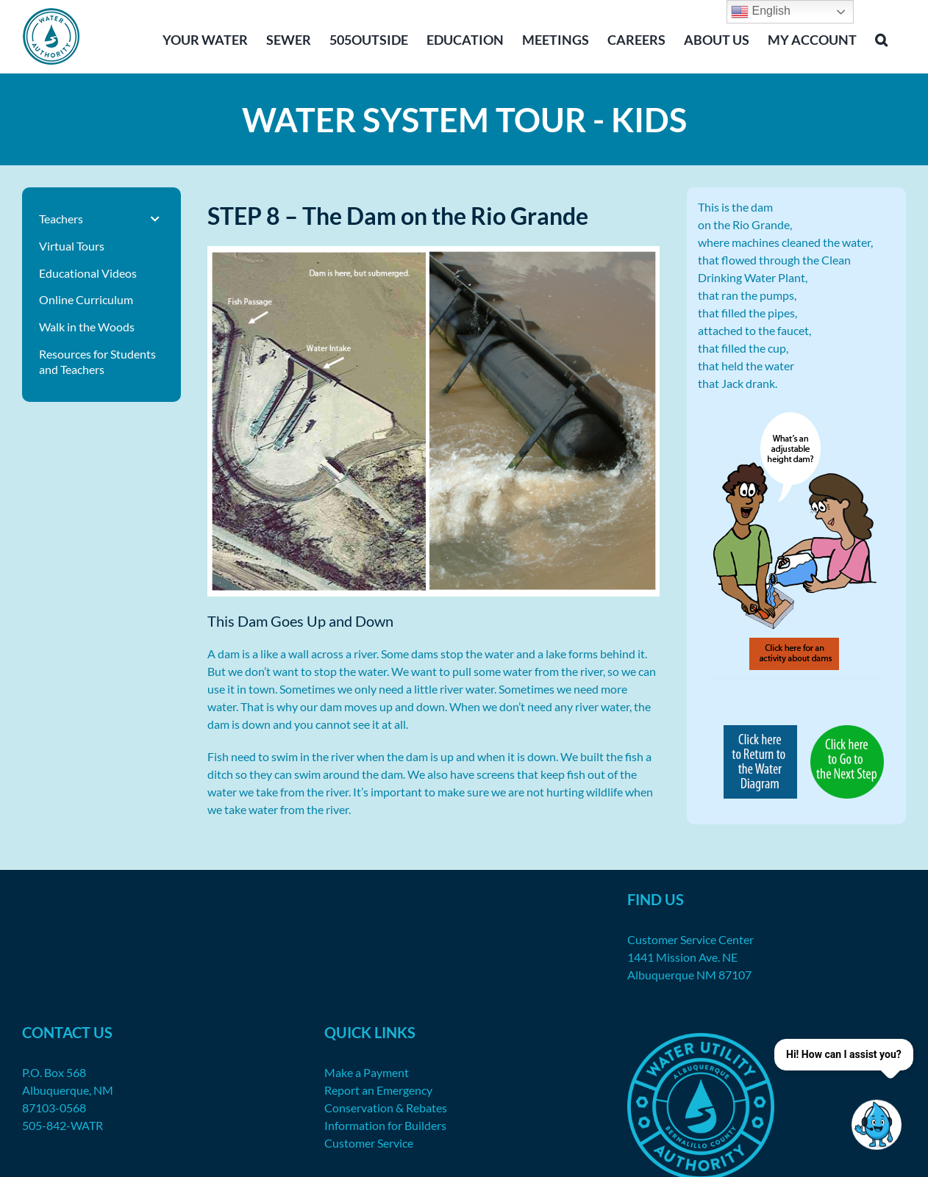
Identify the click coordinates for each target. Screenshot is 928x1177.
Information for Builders (385, 1125)
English (760, 12)
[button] (881, 38)
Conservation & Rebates (385, 1108)
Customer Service (368, 1143)
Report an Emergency (378, 1090)
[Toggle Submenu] (155, 219)
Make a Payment (366, 1072)
